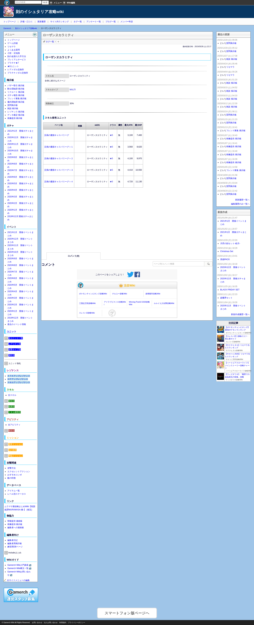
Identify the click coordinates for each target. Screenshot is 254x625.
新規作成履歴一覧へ (240, 314)
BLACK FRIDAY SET (229, 290)
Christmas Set (226, 251)
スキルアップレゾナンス (18, 382)
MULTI (73, 89)
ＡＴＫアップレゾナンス (18, 376)
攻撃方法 (11, 468)
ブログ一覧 (110, 21)
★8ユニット (13, 66)
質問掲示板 (12, 105)
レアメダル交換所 (15, 69)
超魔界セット (226, 298)
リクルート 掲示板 (15, 92)
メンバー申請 (126, 21)
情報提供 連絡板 (14, 521)
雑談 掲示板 (12, 108)
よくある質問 (13, 50)
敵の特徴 (11, 478)
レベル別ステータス (16, 494)
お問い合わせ (37, 622)
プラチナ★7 (13, 63)
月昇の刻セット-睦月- (230, 243)
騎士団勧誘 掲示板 (15, 89)
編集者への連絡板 (15, 527)
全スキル (12, 395)
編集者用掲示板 (14, 543)
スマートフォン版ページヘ (127, 611)
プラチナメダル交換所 (17, 73)
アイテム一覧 (13, 490)
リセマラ (11, 46)
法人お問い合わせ (51, 622)
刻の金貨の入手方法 (16, 56)
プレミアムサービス (16, 59)
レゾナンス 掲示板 (15, 112)
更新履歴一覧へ (242, 200)
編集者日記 (12, 540)
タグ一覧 (78, 21)
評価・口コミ (26, 21)
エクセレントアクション (18, 471)
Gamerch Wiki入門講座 (17, 565)
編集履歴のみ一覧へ (240, 204)
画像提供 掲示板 (14, 118)
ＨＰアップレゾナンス (17, 379)
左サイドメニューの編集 (17, 580)
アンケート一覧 (93, 21)
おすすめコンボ (14, 475)
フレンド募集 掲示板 (16, 98)
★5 (111, 135)
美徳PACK (225, 259)
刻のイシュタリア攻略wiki (40, 12)
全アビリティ (14, 425)
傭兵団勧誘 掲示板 (15, 102)
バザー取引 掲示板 (15, 85)
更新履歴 (41, 21)
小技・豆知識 (13, 53)
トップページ (9, 21)
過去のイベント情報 (16, 324)
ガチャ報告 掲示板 (15, 95)
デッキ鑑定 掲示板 (15, 115)
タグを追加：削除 (58, 42)
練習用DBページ (15, 547)
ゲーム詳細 (12, 43)
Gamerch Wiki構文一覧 (17, 568)
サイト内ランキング (59, 21)
